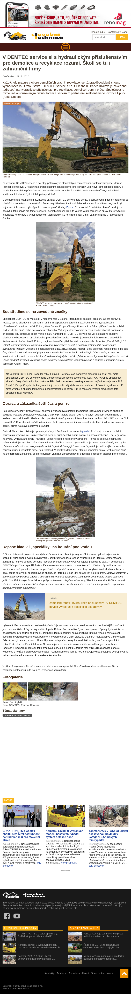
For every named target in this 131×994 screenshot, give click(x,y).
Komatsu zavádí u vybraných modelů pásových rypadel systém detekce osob (39, 946)
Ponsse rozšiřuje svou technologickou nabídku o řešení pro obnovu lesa (103, 935)
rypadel (85, 431)
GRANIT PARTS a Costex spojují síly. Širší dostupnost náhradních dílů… (38, 935)
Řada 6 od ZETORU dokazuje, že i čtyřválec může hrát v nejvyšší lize (101, 946)
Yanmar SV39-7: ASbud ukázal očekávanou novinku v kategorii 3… (37, 957)
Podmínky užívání (79, 973)
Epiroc (70, 207)
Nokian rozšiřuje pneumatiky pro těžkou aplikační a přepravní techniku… (104, 957)
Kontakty (49, 973)
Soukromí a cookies (102, 973)
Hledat (122, 37)
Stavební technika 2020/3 (17, 715)
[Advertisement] (65, 757)
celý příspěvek (68, 862)
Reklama (62, 973)
